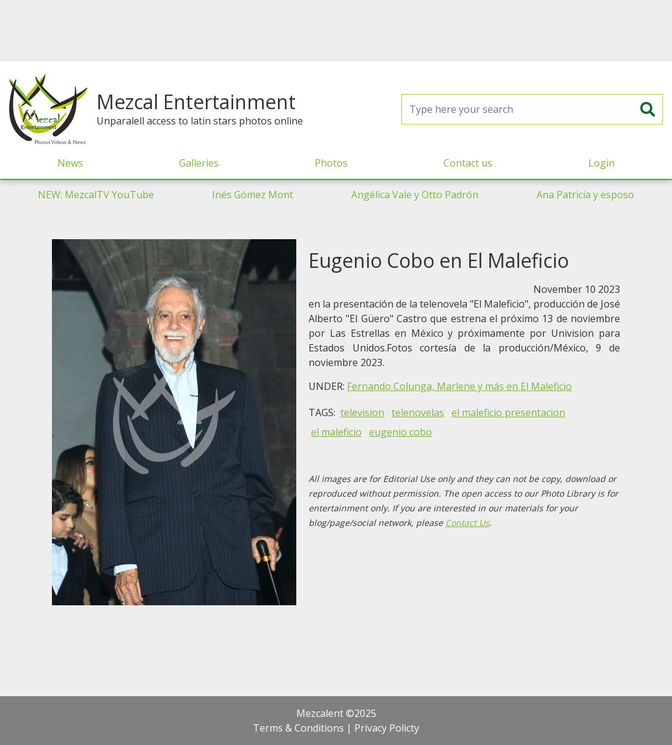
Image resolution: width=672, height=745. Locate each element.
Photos (331, 163)
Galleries (199, 163)
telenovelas (418, 412)
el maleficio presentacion (508, 412)
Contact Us (467, 522)
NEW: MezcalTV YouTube (96, 194)
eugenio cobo (400, 432)
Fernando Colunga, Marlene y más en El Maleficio (459, 386)
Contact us (468, 163)
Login (601, 163)
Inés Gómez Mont (252, 194)
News (70, 163)
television (362, 412)
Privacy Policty (386, 728)
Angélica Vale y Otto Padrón (414, 194)
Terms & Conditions (298, 728)
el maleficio (336, 432)
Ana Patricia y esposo (585, 194)
